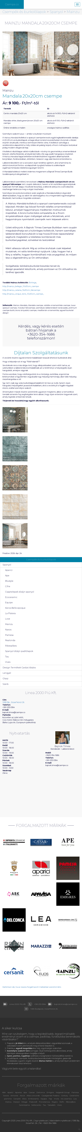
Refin (62, 1102)
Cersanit (17, 1099)
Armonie (15, 1095)
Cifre (7, 586)
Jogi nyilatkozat (41, 1121)
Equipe (9, 602)
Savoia (6, 1095)
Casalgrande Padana (50, 1095)
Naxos (8, 629)
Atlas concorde (33, 1095)
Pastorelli (33, 1102)
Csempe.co (12, 4)
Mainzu (73, 12)
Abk (4, 1092)
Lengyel (7, 673)
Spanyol (57, 12)
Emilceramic (33, 1099)
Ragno (55, 1102)
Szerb (6, 684)
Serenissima (24, 1105)
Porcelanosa (44, 1102)
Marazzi (16, 1102)
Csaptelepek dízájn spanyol (19, 592)
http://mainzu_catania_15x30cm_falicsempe (21, 290)
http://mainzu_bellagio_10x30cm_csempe (21, 286)
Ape (7, 575)
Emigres (50, 1092)
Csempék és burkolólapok (25, 12)
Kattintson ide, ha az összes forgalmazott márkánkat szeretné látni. (32, 987)
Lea (75, 1099)
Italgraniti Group (63, 1092)
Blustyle (9, 581)
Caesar (32, 1092)
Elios (24, 1099)
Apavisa (18, 1092)
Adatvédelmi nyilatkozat (60, 1121)
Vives (7, 662)
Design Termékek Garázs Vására (19, 667)
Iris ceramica (66, 1099)
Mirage (24, 1102)
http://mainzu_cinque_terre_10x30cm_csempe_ (23, 294)
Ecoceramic (11, 597)
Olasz (5, 678)
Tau (7, 656)
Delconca (40, 1092)
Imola (56, 1099)
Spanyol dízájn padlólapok (19, 651)
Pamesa (9, 635)
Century (64, 1095)
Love (7, 619)
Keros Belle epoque (15, 608)
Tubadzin (51, 1105)
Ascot (22, 1095)
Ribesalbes (11, 646)
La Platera (10, 613)
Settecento (36, 1105)
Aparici (9, 570)
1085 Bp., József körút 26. (14, 702)
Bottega (32, 282)
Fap (51, 1099)
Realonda (10, 640)
